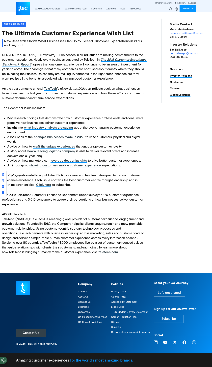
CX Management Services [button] (47, 9)
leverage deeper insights (69, 160)
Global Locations (180, 94)
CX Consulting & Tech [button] (75, 9)
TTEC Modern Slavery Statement (129, 311)
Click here (43, 185)
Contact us (187, 8)
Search (171, 9)
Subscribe (168, 319)
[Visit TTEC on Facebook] (184, 342)
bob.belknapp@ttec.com (184, 53)
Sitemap (115, 322)
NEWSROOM (180, 3)
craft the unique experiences (54, 146)
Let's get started (169, 293)
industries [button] (96, 9)
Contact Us (31, 333)
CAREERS (192, 3)
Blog (122, 9)
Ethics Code (118, 306)
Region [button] (177, 9)
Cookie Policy (118, 296)
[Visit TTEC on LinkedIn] (156, 342)
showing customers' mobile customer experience (65, 165)
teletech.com (108, 252)
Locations (83, 306)
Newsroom (176, 69)
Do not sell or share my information (130, 332)
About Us (83, 296)
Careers (175, 88)
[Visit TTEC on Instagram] (194, 342)
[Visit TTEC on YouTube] (165, 342)
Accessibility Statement (124, 301)
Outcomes (84, 311)
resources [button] (135, 9)
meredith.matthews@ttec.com (187, 33)
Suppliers (116, 327)
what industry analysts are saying (48, 127)
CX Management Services (92, 316)
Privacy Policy (119, 291)
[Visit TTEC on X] (175, 342)
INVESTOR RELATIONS (164, 3)
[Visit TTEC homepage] (23, 287)
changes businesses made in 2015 (59, 137)
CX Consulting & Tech (90, 322)
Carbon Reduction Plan (123, 316)
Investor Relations (181, 75)
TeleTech (50, 89)
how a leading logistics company (51, 151)
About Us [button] (111, 9)
